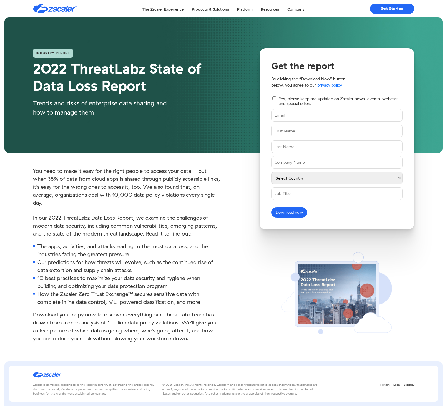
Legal (396, 385)
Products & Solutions (210, 9)
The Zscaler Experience (163, 9)
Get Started (392, 8)
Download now (289, 212)
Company (296, 9)
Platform (245, 9)
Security (409, 385)
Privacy (385, 385)
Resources (270, 9)
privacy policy (329, 85)
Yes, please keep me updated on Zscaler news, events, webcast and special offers (338, 101)
